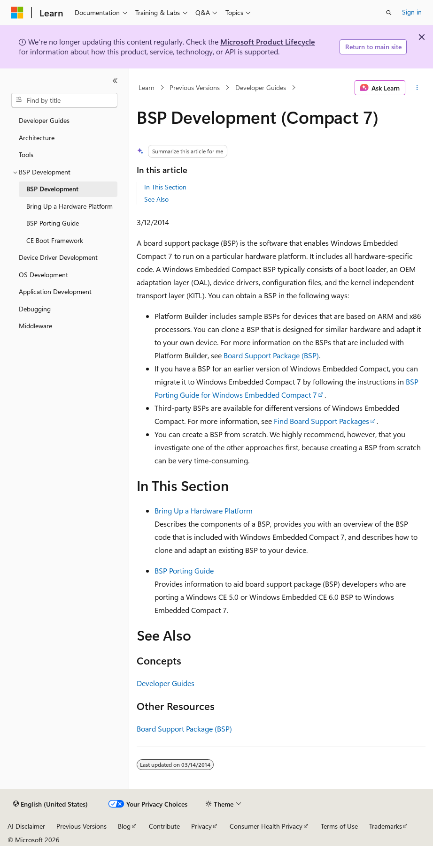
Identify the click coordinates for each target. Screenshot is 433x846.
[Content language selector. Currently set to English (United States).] (50, 804)
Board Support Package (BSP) (271, 355)
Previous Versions (195, 87)
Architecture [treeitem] (36, 137)
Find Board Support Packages (321, 421)
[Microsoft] (17, 13)
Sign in (412, 12)
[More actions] (417, 87)
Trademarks (385, 826)
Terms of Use (339, 826)
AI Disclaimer (26, 826)
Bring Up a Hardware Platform (204, 510)
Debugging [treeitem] (35, 308)
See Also (156, 199)
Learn (147, 87)
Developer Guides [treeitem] (44, 120)
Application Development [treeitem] (55, 291)
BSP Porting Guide (184, 570)
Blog (124, 826)
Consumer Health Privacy (266, 826)
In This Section (165, 186)
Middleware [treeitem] (35, 325)
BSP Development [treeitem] (52, 188)
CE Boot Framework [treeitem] (54, 240)
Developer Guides (260, 87)
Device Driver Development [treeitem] (58, 257)
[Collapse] (115, 80)
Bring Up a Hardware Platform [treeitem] (69, 206)
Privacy (201, 826)
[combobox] (64, 100)
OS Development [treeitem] (43, 274)
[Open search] (388, 12)
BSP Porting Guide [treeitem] (52, 223)
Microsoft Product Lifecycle (267, 41)
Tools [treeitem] (26, 154)
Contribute (164, 826)
